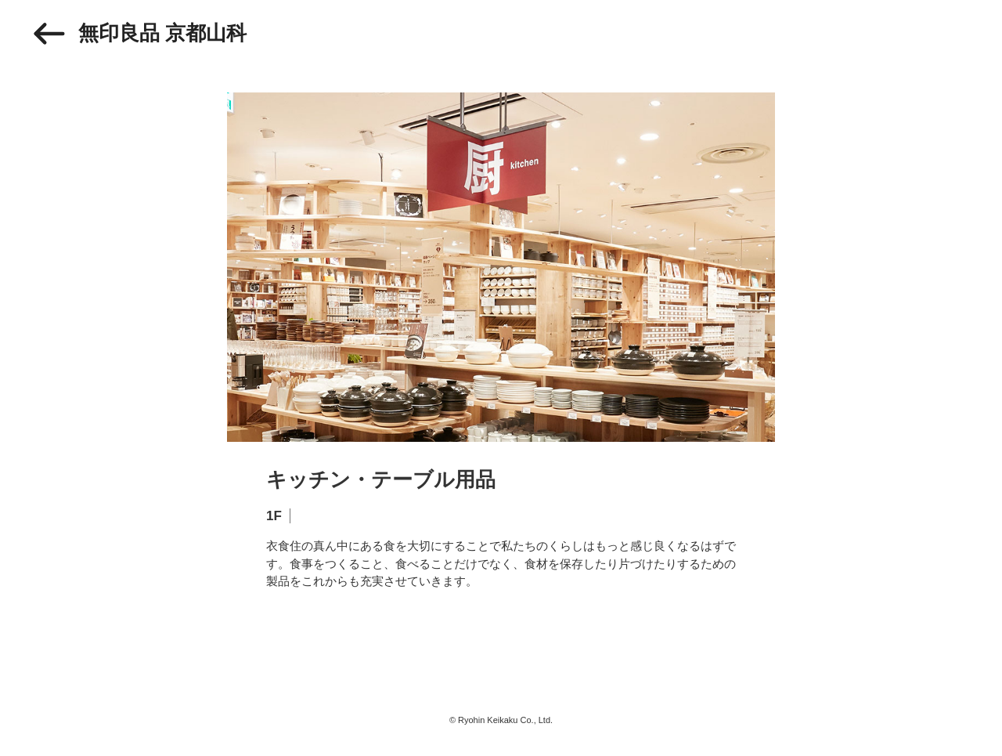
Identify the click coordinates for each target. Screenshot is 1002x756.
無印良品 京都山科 (162, 33)
